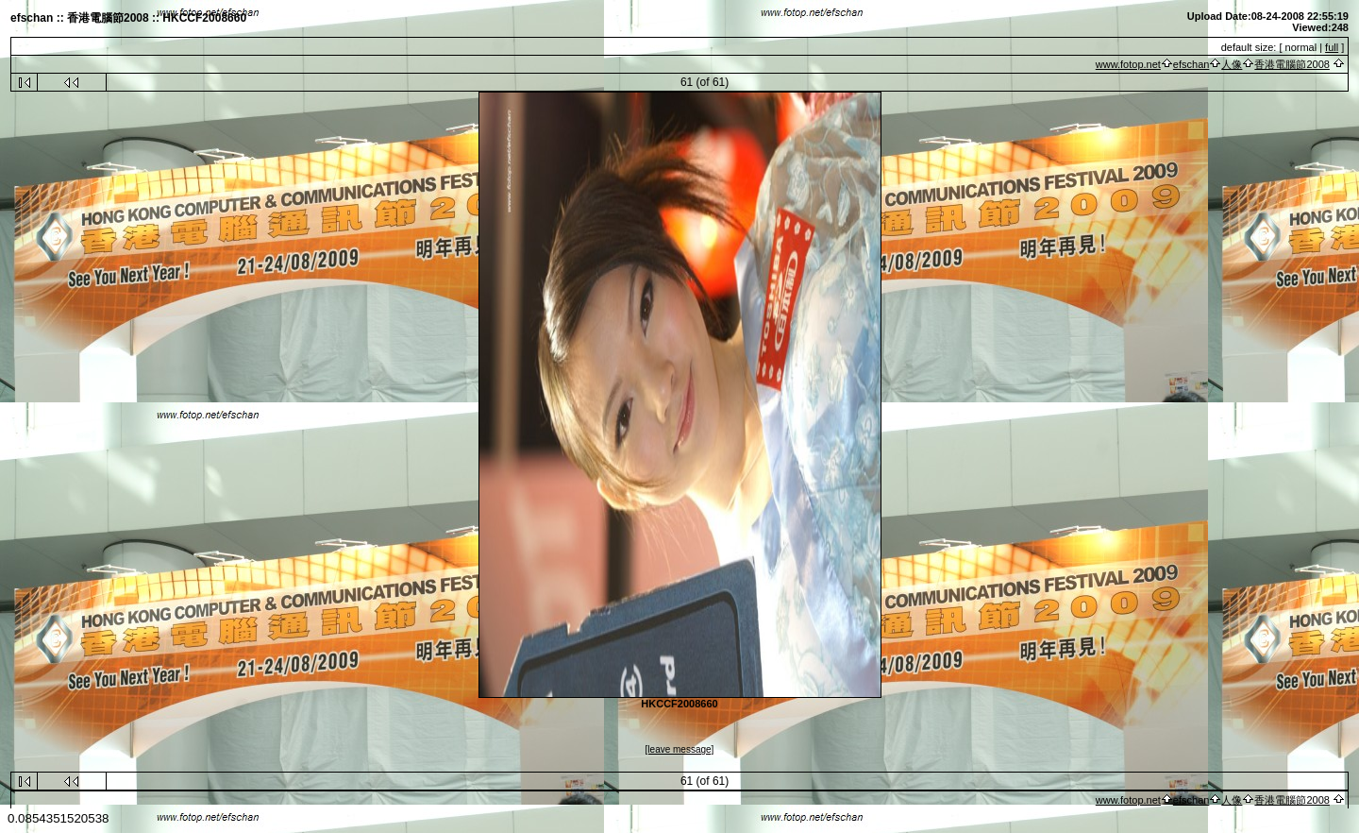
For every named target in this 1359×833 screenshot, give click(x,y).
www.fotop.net (1128, 64)
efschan (1191, 64)
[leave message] (680, 749)
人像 (1231, 64)
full (1331, 47)
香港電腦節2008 (1291, 64)
